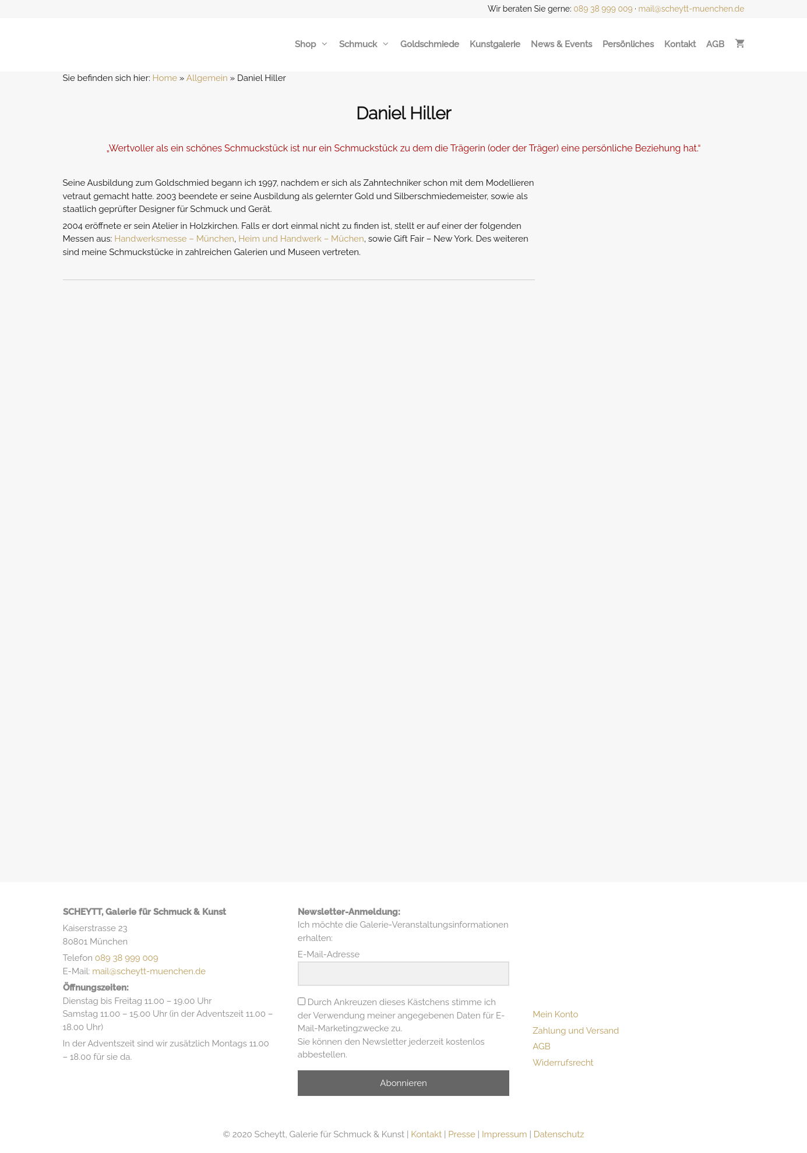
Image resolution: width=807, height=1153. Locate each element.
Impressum (504, 1134)
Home (165, 78)
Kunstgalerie (495, 44)
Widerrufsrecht (563, 1062)
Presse (461, 1134)
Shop (312, 44)
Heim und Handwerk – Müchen (301, 239)
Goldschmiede (429, 44)
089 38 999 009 (603, 8)
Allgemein (207, 78)
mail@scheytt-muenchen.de (692, 8)
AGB (715, 44)
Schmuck (364, 44)
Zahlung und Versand (576, 1030)
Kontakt (680, 44)
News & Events (561, 44)
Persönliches (628, 44)
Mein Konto (555, 1014)
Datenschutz (559, 1134)
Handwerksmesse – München (174, 239)
